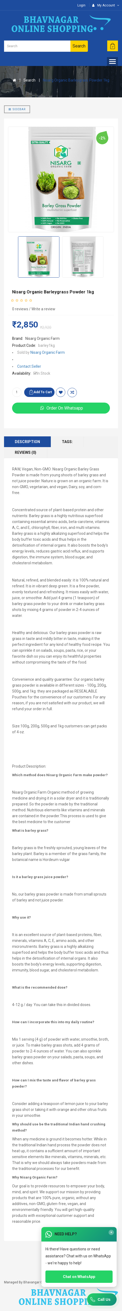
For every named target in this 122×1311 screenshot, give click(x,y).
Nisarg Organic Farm (42, 338)
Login (81, 5)
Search (29, 80)
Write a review (43, 309)
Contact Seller (29, 366)
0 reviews (20, 309)
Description (27, 442)
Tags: (67, 442)
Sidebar (17, 109)
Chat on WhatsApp (79, 1277)
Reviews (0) (25, 452)
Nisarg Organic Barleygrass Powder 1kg (76, 80)
